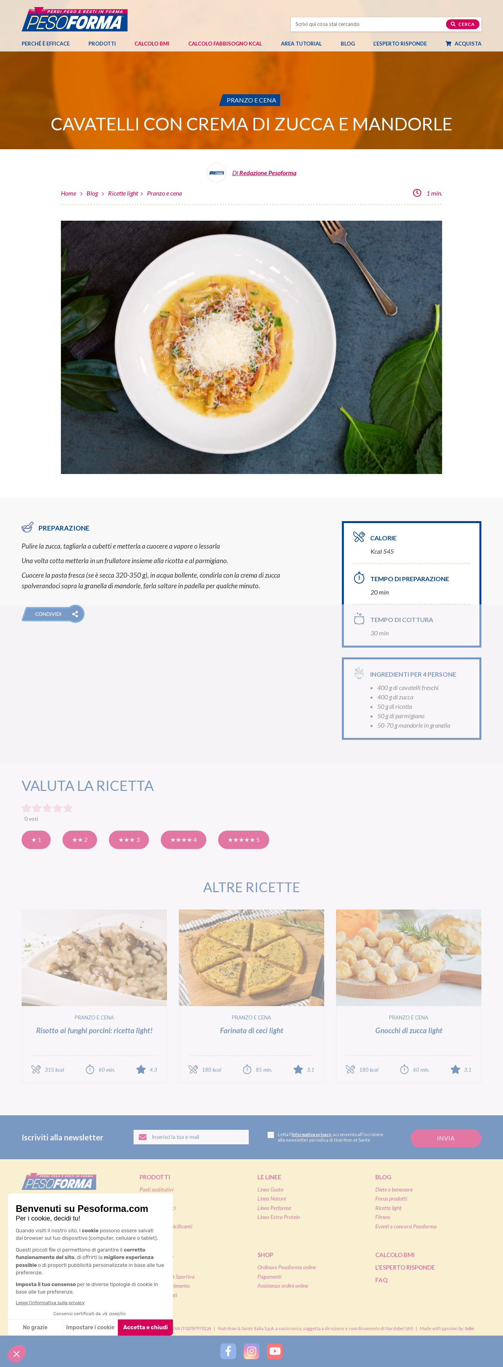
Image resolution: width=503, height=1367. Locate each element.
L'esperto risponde (405, 1267)
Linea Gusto (270, 1189)
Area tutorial (305, 43)
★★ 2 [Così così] (80, 839)
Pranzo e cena (164, 193)
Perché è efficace (46, 43)
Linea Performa (274, 1207)
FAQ (381, 1279)
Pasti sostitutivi (156, 1189)
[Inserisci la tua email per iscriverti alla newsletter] (191, 1137)
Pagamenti (269, 1276)
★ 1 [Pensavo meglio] (36, 839)
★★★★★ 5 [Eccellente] (244, 839)
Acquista (467, 43)
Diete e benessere (394, 1189)
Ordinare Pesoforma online (286, 1267)
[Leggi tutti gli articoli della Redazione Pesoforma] (251, 175)
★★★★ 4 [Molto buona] (183, 839)
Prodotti (106, 43)
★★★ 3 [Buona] (129, 839)
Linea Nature (271, 1198)
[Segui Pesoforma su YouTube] (275, 1351)
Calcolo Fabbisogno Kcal (225, 43)
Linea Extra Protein (278, 1216)
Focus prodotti (391, 1198)
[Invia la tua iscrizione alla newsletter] (446, 1138)
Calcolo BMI (151, 43)
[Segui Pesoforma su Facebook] (228, 1351)
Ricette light (123, 193)
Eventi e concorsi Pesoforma (406, 1226)
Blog (352, 43)
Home (68, 193)
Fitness (382, 1216)
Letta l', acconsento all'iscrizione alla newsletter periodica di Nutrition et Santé (326, 1137)
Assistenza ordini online (282, 1285)
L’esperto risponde (400, 43)
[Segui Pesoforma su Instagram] (251, 1351)
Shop (265, 1254)
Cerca (463, 24)
